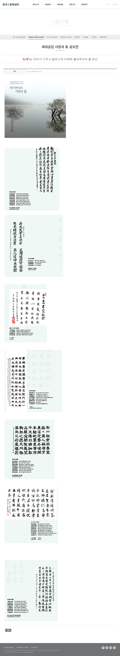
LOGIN (108, 4)
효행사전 (84, 4)
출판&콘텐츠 (103, 37)
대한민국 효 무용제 (65, 37)
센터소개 (36, 4)
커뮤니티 (72, 4)
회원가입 (115, 4)
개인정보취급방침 (8, 647)
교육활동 (85, 37)
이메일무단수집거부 (22, 647)
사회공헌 (93, 37)
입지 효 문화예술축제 (19, 37)
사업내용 (60, 4)
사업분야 (48, 4)
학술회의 (77, 37)
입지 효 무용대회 (52, 37)
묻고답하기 (34, 647)
